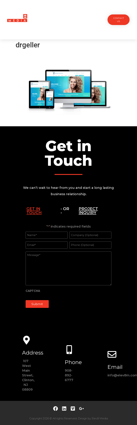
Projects (43, 11)
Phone (73, 362)
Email (115, 367)
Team (74, 11)
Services (60, 11)
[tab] (39, 210)
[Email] (112, 354)
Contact (68, 27)
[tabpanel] (68, 268)
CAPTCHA (33, 291)
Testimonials (91, 11)
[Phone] (69, 349)
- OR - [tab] (65, 210)
